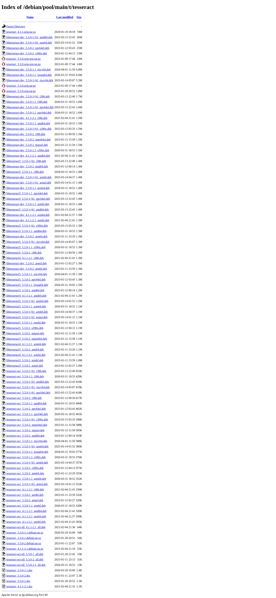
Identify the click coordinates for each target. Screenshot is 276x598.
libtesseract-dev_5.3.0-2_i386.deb (25, 134)
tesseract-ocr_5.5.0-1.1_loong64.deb (27, 451)
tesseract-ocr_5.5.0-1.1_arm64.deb (26, 478)
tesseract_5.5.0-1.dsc (18, 581)
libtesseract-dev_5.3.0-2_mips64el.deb (28, 139)
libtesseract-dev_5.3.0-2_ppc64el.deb (27, 48)
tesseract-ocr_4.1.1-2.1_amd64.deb (26, 511)
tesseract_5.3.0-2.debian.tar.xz (23, 543)
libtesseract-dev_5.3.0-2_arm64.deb (27, 236)
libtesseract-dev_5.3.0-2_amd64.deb (27, 166)
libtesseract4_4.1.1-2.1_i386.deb (25, 258)
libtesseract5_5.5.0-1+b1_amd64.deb (27, 209)
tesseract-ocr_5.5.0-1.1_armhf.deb (26, 505)
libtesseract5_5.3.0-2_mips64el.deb (26, 338)
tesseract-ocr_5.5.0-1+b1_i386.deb (26, 371)
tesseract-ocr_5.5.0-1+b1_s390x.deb (27, 419)
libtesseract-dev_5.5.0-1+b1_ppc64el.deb (30, 107)
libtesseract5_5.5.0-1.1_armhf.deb (26, 322)
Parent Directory (15, 26)
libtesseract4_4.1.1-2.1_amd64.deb (26, 295)
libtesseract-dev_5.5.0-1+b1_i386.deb (28, 96)
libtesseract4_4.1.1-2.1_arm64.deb (26, 344)
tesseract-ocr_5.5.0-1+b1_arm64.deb (27, 446)
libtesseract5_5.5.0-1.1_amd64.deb (26, 231)
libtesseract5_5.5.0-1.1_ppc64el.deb (27, 193)
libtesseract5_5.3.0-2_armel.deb (24, 365)
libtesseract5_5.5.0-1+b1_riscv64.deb (27, 241)
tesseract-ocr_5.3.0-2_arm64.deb (25, 473)
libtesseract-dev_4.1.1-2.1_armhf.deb (27, 220)
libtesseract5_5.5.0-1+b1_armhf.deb (27, 311)
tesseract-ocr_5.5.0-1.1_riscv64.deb (26, 441)
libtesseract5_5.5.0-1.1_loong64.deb (27, 284)
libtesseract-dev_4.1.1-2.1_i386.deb (26, 118)
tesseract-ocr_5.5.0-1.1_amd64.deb (26, 403)
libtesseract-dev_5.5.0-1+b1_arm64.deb (29, 42)
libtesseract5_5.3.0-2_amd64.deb (25, 290)
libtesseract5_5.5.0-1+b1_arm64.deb (27, 301)
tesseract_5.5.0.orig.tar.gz (21, 91)
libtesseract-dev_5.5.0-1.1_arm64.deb (28, 188)
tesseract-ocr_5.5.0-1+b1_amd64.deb (27, 381)
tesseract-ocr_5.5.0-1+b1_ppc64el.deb (28, 392)
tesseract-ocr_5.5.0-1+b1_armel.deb (27, 484)
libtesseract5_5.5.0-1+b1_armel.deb (27, 317)
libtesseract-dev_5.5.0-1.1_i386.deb (26, 101)
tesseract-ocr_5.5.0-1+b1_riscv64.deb (27, 387)
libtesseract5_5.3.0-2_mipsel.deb (25, 333)
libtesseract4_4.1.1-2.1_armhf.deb (26, 354)
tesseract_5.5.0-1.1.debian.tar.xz (24, 532)
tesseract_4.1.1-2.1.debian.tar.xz (24, 548)
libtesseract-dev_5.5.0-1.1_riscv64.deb (28, 69)
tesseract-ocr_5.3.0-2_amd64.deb (25, 435)
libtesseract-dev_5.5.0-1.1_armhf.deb (27, 204)
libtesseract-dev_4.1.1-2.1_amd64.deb (28, 155)
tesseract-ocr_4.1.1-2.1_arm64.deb (26, 516)
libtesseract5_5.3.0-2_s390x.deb (24, 328)
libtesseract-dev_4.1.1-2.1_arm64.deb (28, 214)
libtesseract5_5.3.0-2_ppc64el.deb (26, 279)
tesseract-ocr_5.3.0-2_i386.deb (24, 398)
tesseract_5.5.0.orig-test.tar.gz (23, 58)
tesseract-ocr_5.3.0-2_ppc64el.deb (26, 408)
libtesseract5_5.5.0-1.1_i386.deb (25, 171)
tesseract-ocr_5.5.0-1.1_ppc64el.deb (27, 414)
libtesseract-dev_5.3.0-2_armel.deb (26, 263)
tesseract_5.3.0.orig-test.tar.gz (23, 64)
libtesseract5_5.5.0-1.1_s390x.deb (26, 247)
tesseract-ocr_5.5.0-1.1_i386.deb (25, 376)
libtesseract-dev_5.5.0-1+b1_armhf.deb (28, 177)
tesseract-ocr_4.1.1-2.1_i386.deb (25, 489)
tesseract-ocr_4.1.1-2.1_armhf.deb (26, 521)
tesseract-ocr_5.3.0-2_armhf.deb (24, 494)
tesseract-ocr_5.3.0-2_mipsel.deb (25, 430)
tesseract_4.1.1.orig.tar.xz (21, 31)
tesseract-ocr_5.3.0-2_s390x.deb (25, 467)
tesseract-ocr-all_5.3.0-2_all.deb (24, 559)
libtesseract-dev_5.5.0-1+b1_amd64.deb (29, 37)
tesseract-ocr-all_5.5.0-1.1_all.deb (25, 564)
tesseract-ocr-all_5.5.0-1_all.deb (24, 554)
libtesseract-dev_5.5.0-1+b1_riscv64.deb (29, 80)
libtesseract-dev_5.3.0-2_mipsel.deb (27, 144)
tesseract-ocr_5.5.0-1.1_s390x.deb (26, 457)
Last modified (64, 17)
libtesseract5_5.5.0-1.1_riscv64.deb (26, 274)
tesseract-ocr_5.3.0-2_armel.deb (24, 500)
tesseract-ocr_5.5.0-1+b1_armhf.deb (27, 462)
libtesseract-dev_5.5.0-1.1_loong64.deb (29, 74)
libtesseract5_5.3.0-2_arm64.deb (25, 349)
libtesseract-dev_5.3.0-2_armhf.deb (26, 268)
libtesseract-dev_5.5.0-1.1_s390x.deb (27, 150)
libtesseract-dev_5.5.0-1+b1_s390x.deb (28, 128)
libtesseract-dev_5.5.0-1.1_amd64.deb (28, 123)
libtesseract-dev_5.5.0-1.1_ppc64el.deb (28, 112)
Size (79, 17)
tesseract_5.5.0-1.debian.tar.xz (23, 537)
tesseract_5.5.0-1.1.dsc (19, 570)
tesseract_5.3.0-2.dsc (18, 575)
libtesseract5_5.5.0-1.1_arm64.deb (26, 306)
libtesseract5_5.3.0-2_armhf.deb (24, 360)
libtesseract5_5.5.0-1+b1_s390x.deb (27, 225)
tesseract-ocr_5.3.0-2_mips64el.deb (26, 424)
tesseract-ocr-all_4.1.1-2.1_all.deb (25, 527)
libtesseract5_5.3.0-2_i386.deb (24, 252)
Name (30, 17)
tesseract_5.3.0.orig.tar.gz (21, 85)
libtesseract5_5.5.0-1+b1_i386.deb (26, 161)
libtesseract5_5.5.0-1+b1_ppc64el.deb (28, 198)
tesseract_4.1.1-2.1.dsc (19, 586)
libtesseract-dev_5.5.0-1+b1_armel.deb (28, 182)
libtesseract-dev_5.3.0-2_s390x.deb (26, 53)
